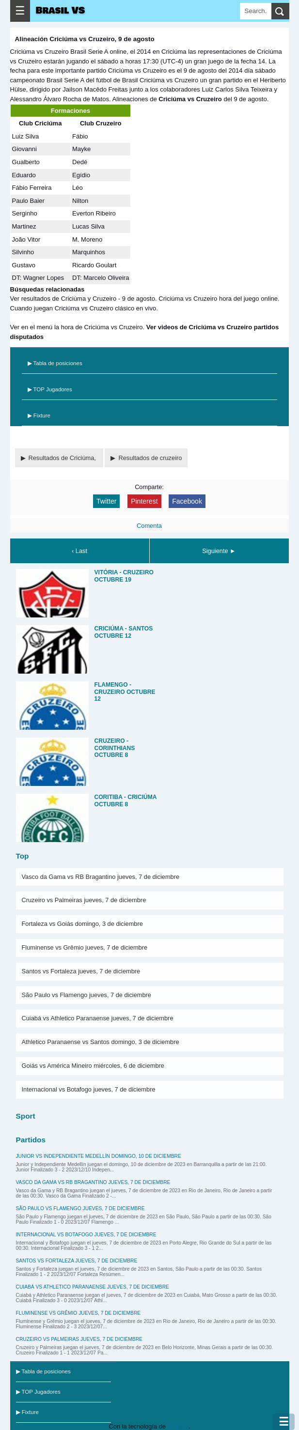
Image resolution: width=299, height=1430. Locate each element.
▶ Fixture (39, 415)
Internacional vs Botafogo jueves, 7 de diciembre (89, 1089)
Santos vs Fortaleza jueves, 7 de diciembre (81, 971)
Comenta (149, 525)
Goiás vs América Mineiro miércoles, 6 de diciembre (93, 1065)
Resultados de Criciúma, (63, 457)
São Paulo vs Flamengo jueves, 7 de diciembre (86, 995)
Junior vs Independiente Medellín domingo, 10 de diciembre (98, 1156)
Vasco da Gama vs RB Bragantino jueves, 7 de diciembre (101, 876)
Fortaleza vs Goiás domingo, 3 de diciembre (82, 923)
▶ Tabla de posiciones (55, 363)
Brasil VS (60, 10)
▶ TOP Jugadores (50, 389)
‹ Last (79, 550)
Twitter (106, 501)
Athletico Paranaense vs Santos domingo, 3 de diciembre (100, 1042)
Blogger (177, 1426)
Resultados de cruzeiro (150, 457)
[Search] (255, 11)
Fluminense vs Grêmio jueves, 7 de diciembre (85, 947)
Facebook (187, 501)
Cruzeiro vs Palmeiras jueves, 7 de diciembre (84, 900)
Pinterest (144, 501)
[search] (280, 11)
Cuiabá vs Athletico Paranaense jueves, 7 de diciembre (97, 1018)
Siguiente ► (219, 550)
